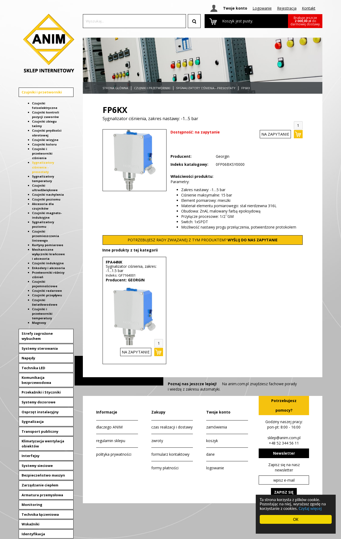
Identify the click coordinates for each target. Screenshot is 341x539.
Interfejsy (30, 455)
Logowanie (262, 8)
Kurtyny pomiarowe (47, 245)
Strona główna (115, 88)
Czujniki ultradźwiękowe (45, 187)
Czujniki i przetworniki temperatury (42, 313)
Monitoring (32, 504)
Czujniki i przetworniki (42, 92)
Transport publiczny (40, 431)
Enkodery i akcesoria (48, 268)
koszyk (212, 440)
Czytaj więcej (311, 508)
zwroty (157, 440)
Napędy (28, 358)
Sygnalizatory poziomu (43, 224)
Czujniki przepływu (47, 295)
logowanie (215, 467)
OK (295, 519)
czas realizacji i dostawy (172, 427)
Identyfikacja (33, 534)
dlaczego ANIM (109, 427)
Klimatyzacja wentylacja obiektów (43, 443)
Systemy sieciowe (37, 465)
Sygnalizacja (33, 421)
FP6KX (245, 88)
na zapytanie (275, 134)
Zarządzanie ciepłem (40, 485)
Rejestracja (287, 8)
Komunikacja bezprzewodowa (36, 380)
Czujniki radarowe (47, 291)
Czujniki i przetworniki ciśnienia (42, 153)
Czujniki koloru (44, 144)
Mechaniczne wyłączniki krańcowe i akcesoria (48, 254)
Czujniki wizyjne (45, 140)
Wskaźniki (30, 524)
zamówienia (216, 427)
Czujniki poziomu (46, 199)
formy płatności (164, 467)
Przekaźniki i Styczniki (41, 392)
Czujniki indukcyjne (48, 263)
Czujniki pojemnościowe (44, 284)
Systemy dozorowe (38, 402)
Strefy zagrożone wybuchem (37, 336)
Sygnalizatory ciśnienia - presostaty (43, 167)
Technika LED (33, 367)
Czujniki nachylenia (48, 194)
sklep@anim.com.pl (284, 437)
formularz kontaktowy (170, 454)
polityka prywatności (113, 454)
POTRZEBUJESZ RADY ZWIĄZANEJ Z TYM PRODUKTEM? (203, 239)
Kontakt (308, 8)
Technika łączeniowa (40, 514)
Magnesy (39, 323)
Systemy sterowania (40, 348)
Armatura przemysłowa (42, 495)
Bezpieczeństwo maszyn (43, 475)
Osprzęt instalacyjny (40, 412)
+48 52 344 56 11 (284, 443)
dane (210, 454)
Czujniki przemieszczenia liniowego (45, 235)
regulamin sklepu (110, 440)
